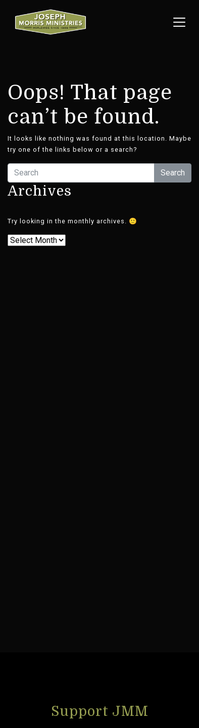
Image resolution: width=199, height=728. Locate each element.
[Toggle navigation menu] (179, 22)
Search (173, 172)
